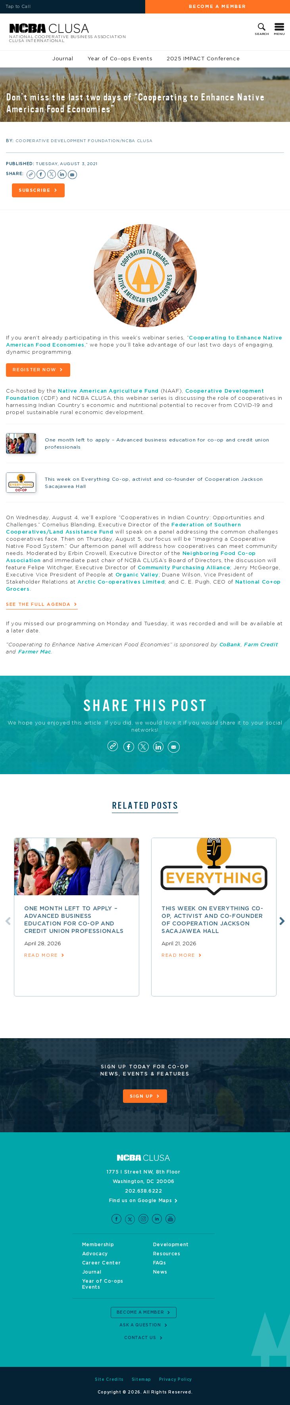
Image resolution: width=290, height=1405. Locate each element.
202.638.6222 (143, 1191)
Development (171, 1244)
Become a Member (217, 6)
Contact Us (140, 1338)
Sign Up (142, 1096)
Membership (98, 1244)
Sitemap (142, 1380)
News (160, 1272)
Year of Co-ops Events (120, 59)
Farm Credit (261, 645)
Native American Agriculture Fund (108, 391)
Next (282, 921)
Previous (8, 921)
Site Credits (109, 1380)
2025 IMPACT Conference (203, 59)
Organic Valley (137, 575)
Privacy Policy (175, 1380)
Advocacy (95, 1253)
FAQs (159, 1262)
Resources (167, 1253)
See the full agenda (38, 604)
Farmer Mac (35, 652)
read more (41, 955)
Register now (34, 370)
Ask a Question (140, 1325)
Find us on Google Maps (140, 1200)
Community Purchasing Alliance (184, 567)
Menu (279, 34)
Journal (62, 59)
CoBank (230, 645)
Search (262, 34)
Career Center (101, 1262)
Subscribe (35, 190)
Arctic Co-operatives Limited (121, 582)
